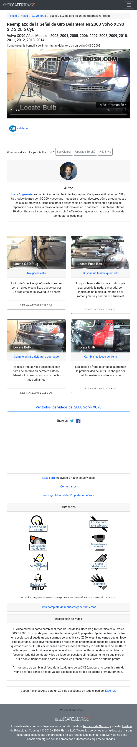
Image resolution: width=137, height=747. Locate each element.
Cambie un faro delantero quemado (36, 356)
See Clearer (64, 151)
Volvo (24, 15)
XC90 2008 (39, 15)
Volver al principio (71, 710)
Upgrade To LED (85, 151)
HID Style (105, 151)
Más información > (113, 105)
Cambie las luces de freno (100, 356)
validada (18, 128)
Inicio (13, 15)
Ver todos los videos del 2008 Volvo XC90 (69, 407)
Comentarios (68, 486)
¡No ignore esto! (36, 273)
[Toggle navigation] (129, 5)
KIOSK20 (110, 690)
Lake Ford (48, 477)
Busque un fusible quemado (100, 273)
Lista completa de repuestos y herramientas (68, 607)
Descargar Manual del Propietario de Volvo (68, 495)
